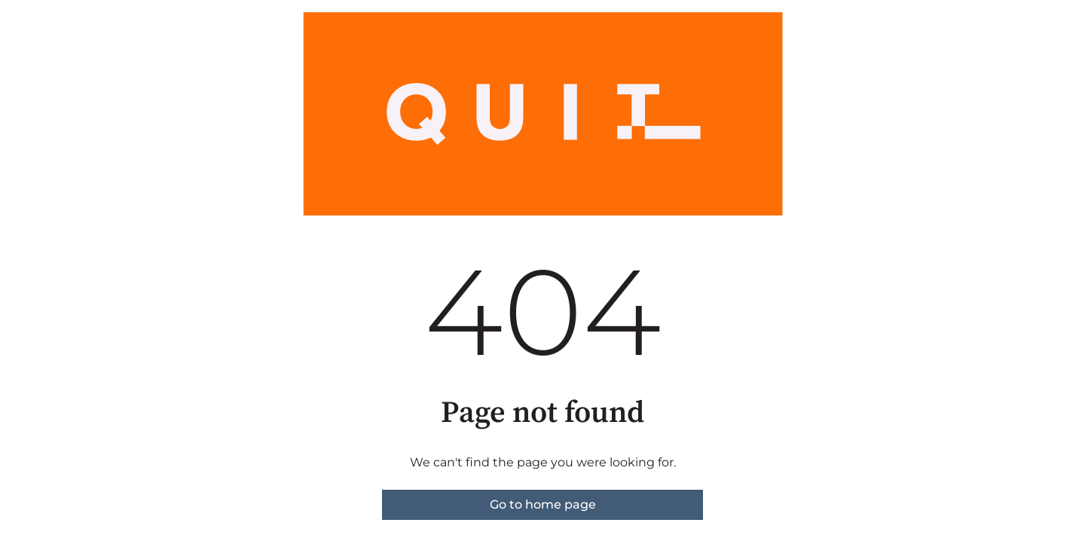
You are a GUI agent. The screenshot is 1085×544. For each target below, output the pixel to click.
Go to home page (543, 504)
